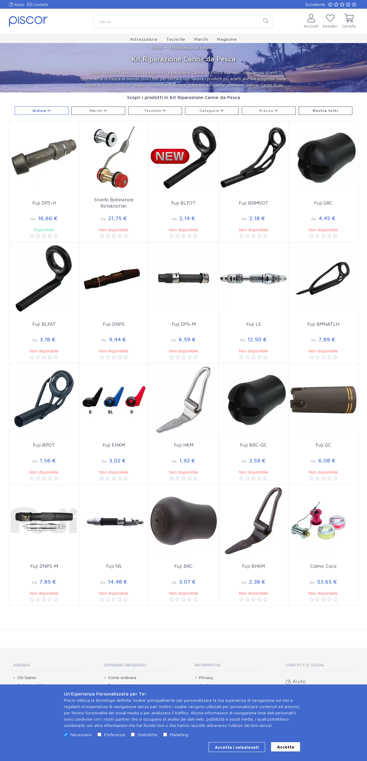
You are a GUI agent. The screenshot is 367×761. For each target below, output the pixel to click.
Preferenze (114, 734)
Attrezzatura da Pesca (190, 47)
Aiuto (16, 4)
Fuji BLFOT (183, 203)
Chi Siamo (26, 677)
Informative (208, 664)
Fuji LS (253, 324)
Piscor (157, 47)
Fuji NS (114, 566)
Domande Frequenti (125, 664)
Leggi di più (272, 84)
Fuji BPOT (44, 445)
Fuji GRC (323, 203)
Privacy (206, 677)
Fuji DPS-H (44, 203)
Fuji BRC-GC (253, 445)
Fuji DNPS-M (44, 566)
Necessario (81, 734)
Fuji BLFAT (44, 324)
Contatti (37, 4)
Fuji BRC (183, 566)
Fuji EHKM (114, 445)
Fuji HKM (183, 445)
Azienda (21, 664)
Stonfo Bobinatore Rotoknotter (114, 202)
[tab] (47, 667)
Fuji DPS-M (184, 324)
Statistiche (147, 734)
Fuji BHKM (253, 566)
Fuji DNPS (114, 324)
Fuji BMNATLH (323, 324)
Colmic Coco (323, 566)
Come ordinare (122, 677)
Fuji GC (323, 445)
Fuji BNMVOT (253, 203)
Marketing (179, 734)
